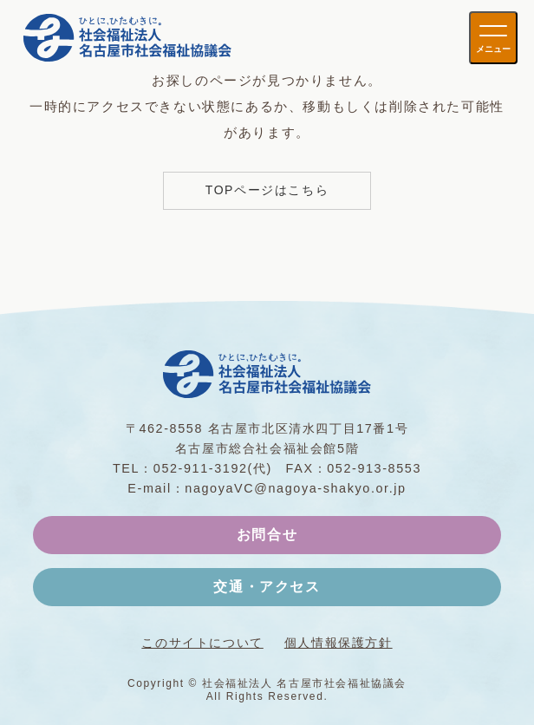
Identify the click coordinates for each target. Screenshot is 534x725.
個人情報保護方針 (338, 643)
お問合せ (267, 534)
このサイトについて (202, 643)
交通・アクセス (266, 586)
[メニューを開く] (493, 37)
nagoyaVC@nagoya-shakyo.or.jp (295, 488)
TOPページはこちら (267, 190)
